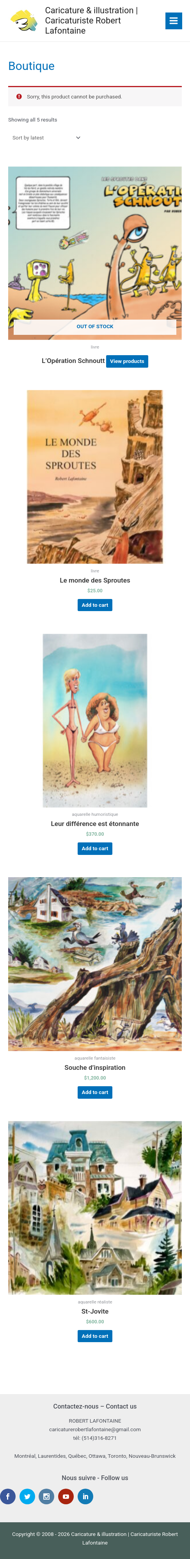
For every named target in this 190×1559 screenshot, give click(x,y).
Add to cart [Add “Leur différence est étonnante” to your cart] (95, 848)
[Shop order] (45, 137)
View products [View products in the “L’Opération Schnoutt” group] (127, 361)
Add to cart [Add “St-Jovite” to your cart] (95, 1336)
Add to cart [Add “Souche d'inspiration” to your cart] (95, 1092)
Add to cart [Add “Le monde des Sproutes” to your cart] (95, 605)
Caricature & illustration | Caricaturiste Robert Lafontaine (91, 20)
